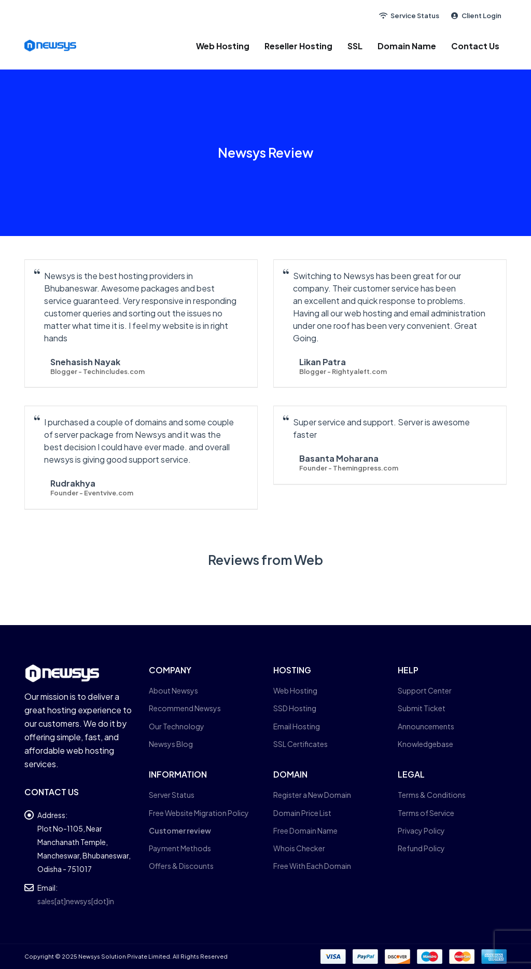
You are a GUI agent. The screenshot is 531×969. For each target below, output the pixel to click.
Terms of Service (426, 813)
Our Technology (176, 726)
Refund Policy (421, 848)
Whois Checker (299, 848)
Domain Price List (302, 813)
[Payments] (413, 955)
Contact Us (475, 45)
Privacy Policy (421, 830)
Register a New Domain (312, 794)
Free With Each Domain (312, 865)
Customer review (180, 830)
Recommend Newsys (185, 708)
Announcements (426, 726)
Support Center (425, 690)
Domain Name (407, 45)
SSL (354, 45)
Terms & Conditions (432, 794)
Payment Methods (180, 848)
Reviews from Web (265, 559)
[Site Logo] (50, 45)
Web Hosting (222, 45)
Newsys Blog (171, 744)
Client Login (475, 15)
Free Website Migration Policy (199, 813)
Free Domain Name (305, 830)
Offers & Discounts (181, 865)
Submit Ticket (421, 708)
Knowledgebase (425, 744)
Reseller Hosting (298, 45)
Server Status (171, 794)
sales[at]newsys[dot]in (75, 901)
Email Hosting (296, 726)
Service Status (409, 15)
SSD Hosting (294, 708)
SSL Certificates (300, 744)
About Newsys (173, 690)
